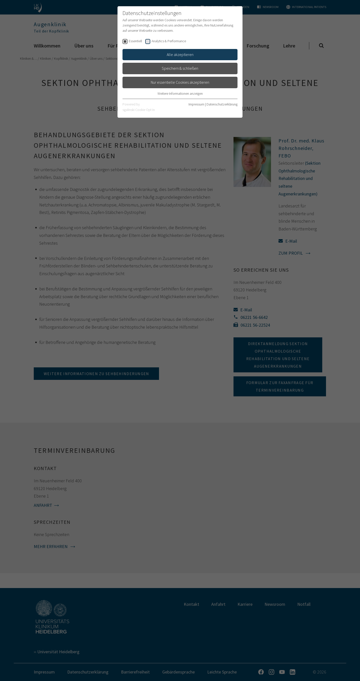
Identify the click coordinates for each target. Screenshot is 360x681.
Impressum (196, 104)
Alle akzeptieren (180, 54)
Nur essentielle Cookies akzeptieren (180, 82)
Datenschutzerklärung (222, 104)
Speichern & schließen (180, 68)
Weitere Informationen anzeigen (180, 93)
